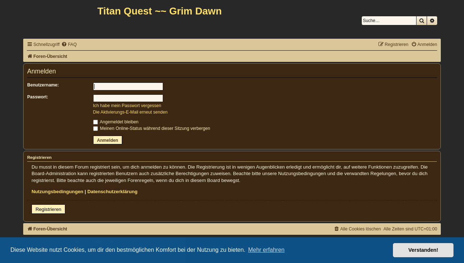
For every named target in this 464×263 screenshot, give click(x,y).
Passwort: (37, 96)
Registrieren (48, 209)
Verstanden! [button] (423, 250)
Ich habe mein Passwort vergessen (127, 105)
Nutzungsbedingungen (57, 191)
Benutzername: (43, 85)
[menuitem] (68, 45)
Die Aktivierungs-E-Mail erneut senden (130, 112)
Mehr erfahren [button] (266, 250)
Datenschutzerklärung (112, 191)
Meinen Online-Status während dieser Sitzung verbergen (151, 128)
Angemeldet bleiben (116, 121)
